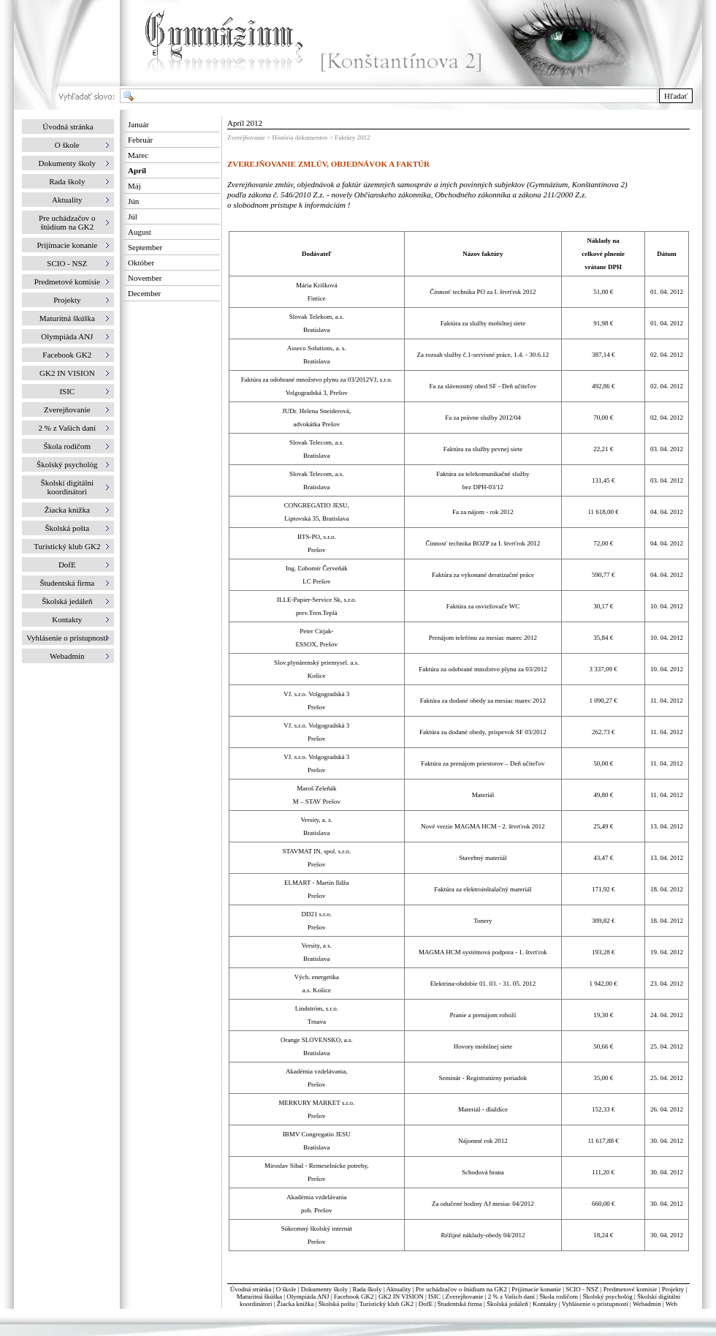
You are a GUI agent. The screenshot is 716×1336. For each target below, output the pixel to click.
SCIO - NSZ (581, 1289)
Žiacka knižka (295, 1303)
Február (140, 139)
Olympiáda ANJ (307, 1296)
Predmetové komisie (631, 1289)
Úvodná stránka (67, 126)
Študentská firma (459, 1303)
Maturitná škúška (259, 1296)
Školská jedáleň (507, 1303)
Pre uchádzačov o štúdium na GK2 (461, 1289)
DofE (426, 1303)
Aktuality (398, 1289)
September (145, 247)
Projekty (673, 1289)
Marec (138, 155)
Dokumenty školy (324, 1289)
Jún (133, 201)
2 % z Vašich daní (511, 1296)
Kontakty (545, 1303)
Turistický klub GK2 (386, 1303)
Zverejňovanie (464, 1296)
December (144, 293)
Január (138, 124)
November (144, 277)
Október (141, 262)
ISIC (434, 1296)
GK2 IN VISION (401, 1296)
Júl (132, 216)
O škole (286, 1289)
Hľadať (676, 95)
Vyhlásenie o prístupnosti (595, 1303)
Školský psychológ (607, 1296)
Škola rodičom (558, 1296)
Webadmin (647, 1303)
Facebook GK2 (354, 1296)
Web (671, 1303)
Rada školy (366, 1289)
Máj (134, 185)
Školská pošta (337, 1303)
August (139, 231)
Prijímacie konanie (536, 1289)
